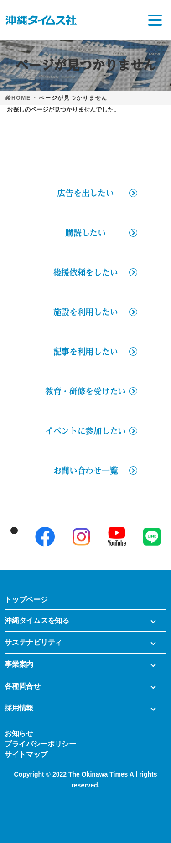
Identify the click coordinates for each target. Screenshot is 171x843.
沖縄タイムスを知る (37, 620)
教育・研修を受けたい (85, 391)
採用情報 (19, 708)
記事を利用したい (85, 351)
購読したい (85, 233)
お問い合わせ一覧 (85, 470)
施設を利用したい (85, 312)
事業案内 (19, 664)
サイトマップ (26, 754)
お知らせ (19, 733)
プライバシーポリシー (40, 743)
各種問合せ (23, 686)
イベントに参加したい (85, 431)
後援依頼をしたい (85, 272)
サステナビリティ (33, 642)
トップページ (26, 599)
